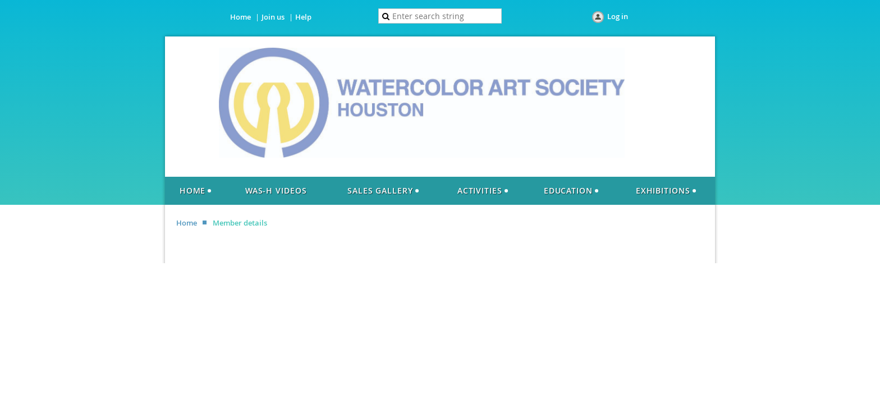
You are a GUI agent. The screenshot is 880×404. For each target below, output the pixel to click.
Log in (617, 16)
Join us (273, 17)
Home (240, 17)
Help (303, 17)
